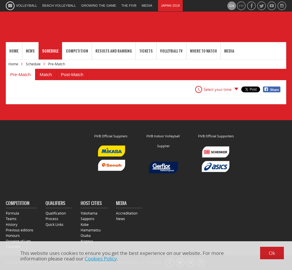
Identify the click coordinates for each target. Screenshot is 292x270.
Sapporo (87, 219)
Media (229, 51)
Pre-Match (20, 74)
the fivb (129, 5)
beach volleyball (59, 5)
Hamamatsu (91, 230)
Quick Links (55, 224)
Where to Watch (203, 51)
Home (14, 51)
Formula (12, 213)
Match (46, 74)
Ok (272, 253)
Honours (13, 235)
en (231, 6)
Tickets (146, 51)
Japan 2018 (170, 5)
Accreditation (126, 213)
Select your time (217, 89)
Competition (77, 51)
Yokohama (89, 213)
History (11, 224)
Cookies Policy (101, 258)
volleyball (26, 5)
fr (241, 6)
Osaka (86, 235)
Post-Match (72, 74)
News (30, 51)
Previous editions (19, 230)
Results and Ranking (113, 51)
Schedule (50, 51)
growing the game (98, 5)
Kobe (85, 224)
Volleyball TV (171, 51)
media (147, 5)
